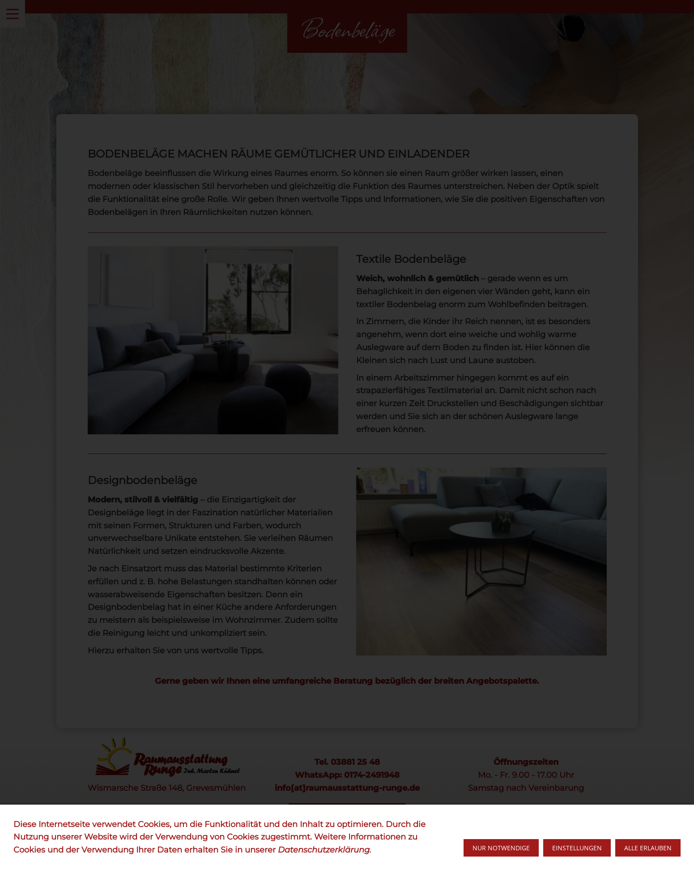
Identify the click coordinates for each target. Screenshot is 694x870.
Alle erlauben (648, 848)
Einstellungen (577, 848)
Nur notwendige (501, 848)
